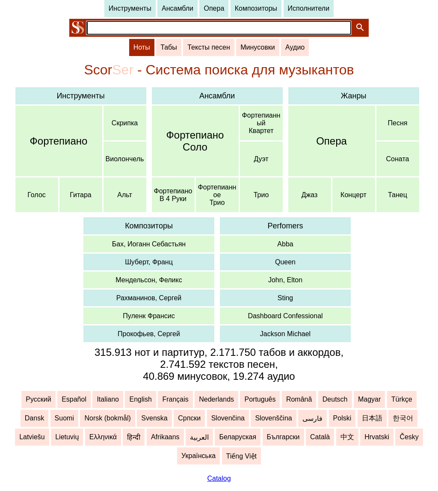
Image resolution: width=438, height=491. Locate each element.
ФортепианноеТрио (217, 194)
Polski (342, 418)
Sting (285, 298)
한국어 (403, 418)
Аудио (295, 47)
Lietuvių (67, 437)
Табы (168, 47)
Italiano (108, 399)
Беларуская (237, 437)
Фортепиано (59, 141)
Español (74, 399)
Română (299, 399)
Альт (124, 194)
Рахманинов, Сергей (149, 298)
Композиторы (256, 8)
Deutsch (335, 399)
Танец (397, 194)
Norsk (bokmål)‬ (107, 418)
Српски (189, 418)
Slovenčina (228, 418)
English (140, 399)
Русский (38, 399)
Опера (214, 8)
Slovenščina (273, 418)
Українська (198, 455)
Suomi (64, 418)
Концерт (353, 194)
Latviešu (32, 437)
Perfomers (285, 226)
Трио (261, 194)
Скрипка (125, 123)
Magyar (369, 399)
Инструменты (130, 8)
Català (320, 437)
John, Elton (285, 280)
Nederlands (216, 399)
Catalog (219, 478)
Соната (397, 159)
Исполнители (309, 8)
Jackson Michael (285, 333)
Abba (285, 244)
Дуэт (261, 159)
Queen (285, 262)
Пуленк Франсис (149, 315)
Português (259, 399)
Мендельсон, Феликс (148, 280)
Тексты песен (208, 47)
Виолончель (125, 159)
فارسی (312, 418)
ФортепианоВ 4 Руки (173, 194)
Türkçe (401, 399)
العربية (199, 437)
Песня (398, 123)
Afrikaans (165, 437)
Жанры (354, 96)
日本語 (372, 418)
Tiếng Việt (241, 456)
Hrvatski (376, 437)
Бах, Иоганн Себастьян (149, 244)
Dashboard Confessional (285, 315)
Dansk (34, 418)
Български (283, 437)
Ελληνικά (103, 437)
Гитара (81, 194)
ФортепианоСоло (195, 141)
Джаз (310, 194)
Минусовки (257, 47)
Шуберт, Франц (149, 262)
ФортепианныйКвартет (261, 123)
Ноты (141, 47)
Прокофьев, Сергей (149, 333)
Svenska (154, 418)
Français (175, 399)
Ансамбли (177, 8)
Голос (36, 194)
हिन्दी (133, 437)
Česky (409, 437)
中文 (347, 437)
